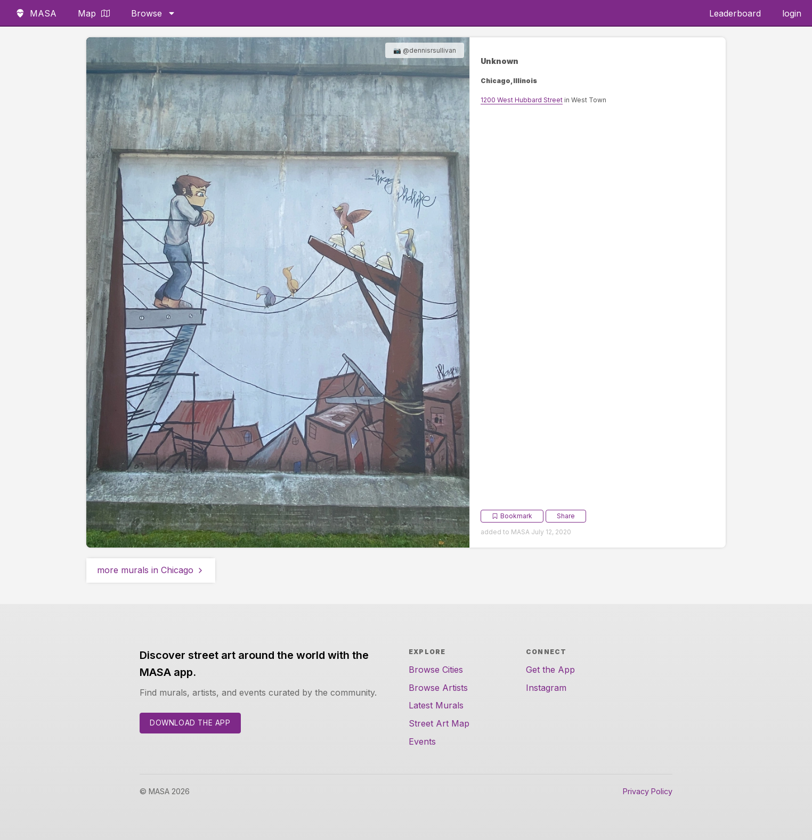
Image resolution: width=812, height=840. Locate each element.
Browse (153, 13)
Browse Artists (438, 687)
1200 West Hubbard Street (522, 100)
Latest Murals (436, 705)
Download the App (190, 723)
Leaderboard (735, 13)
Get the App (550, 669)
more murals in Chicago (151, 570)
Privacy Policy (647, 791)
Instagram (546, 687)
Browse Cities (436, 669)
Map (94, 13)
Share (566, 516)
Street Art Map (439, 723)
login (791, 13)
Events (422, 741)
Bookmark (512, 516)
